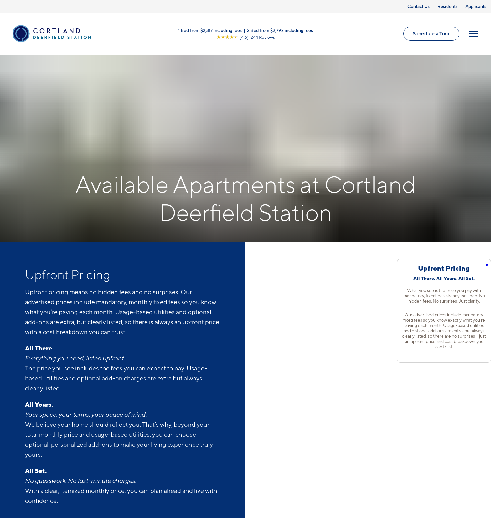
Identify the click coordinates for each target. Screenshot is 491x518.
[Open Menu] (473, 34)
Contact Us (418, 6)
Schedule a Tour (431, 33)
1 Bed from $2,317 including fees (210, 30)
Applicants (475, 6)
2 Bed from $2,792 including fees (280, 30)
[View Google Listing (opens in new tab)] (245, 37)
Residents (447, 6)
